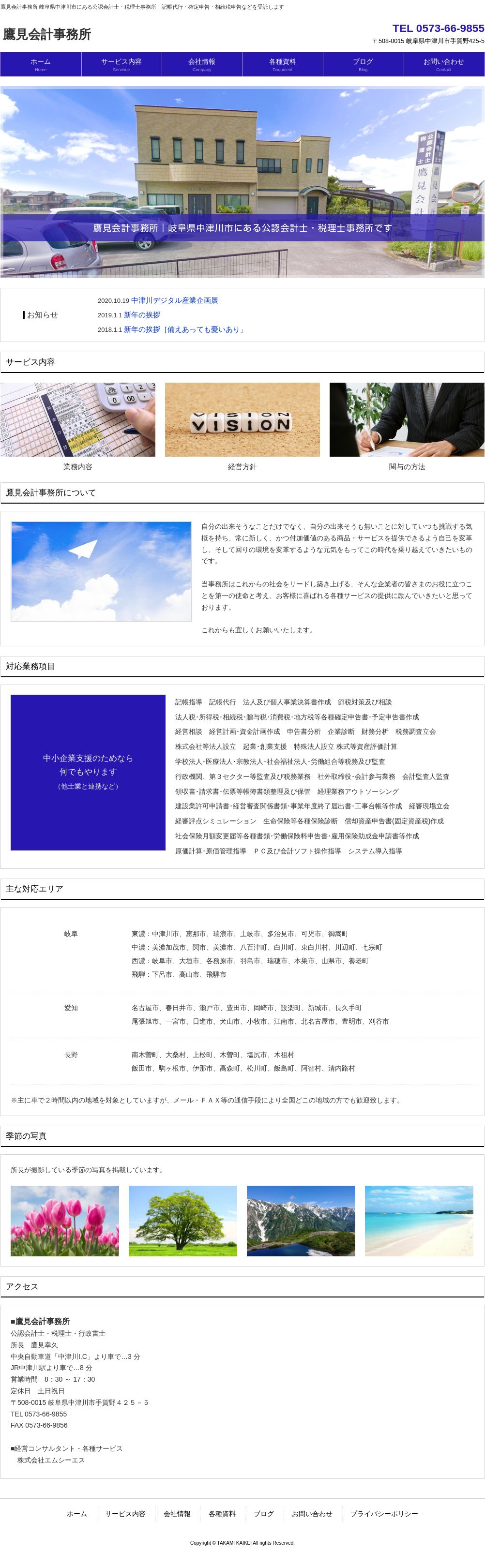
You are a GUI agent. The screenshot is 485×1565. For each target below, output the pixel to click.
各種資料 (222, 1514)
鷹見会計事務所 (47, 34)
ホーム (77, 1514)
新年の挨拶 (142, 315)
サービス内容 (125, 1514)
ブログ (264, 1514)
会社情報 (177, 1514)
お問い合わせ (312, 1514)
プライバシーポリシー (384, 1514)
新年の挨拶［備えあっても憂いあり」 (185, 329)
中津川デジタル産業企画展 (174, 300)
